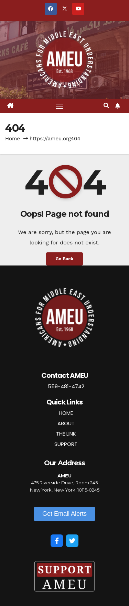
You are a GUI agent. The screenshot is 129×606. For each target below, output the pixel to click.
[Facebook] (57, 540)
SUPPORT (65, 444)
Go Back (65, 258)
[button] (106, 105)
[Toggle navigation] (59, 106)
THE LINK (66, 433)
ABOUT (66, 423)
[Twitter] (72, 540)
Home (12, 139)
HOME (66, 413)
